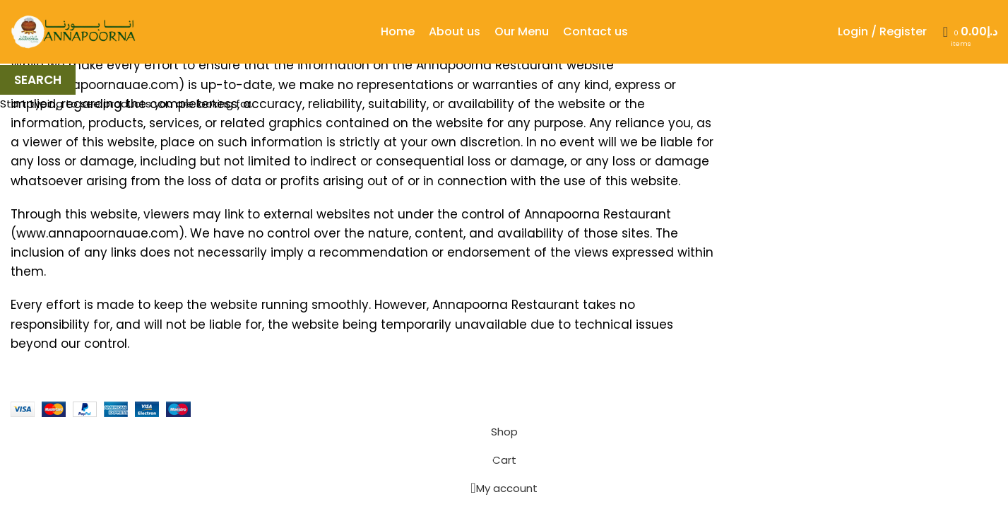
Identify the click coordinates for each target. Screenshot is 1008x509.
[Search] (941, 32)
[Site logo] (74, 30)
